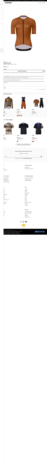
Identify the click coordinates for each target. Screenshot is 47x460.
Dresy (3, 190)
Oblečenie (3, 211)
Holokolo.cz (20, 231)
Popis (2, 74)
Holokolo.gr (18, 233)
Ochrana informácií (28, 179)
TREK (26, 214)
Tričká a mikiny (4, 202)
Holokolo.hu (8, 232)
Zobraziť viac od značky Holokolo (23, 144)
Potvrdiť (41, 156)
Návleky (3, 198)
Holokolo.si (17, 232)
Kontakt (3, 168)
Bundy (3, 193)
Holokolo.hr (14, 233)
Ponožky (26, 195)
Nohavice (3, 191)
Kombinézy (4, 203)
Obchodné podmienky (28, 180)
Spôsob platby (27, 167)
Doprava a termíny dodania (29, 168)
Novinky (3, 189)
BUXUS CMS (8, 231)
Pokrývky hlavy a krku (5, 199)
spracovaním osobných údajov (27, 158)
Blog (3, 167)
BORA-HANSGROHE (28, 211)
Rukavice (3, 195)
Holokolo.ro (13, 232)
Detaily (2, 85)
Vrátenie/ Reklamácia (5, 180)
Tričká (26, 199)
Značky (3, 215)
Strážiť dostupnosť (22, 71)
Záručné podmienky (5, 179)
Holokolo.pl (4, 232)
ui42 (12, 231)
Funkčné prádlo (4, 194)
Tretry (3, 214)
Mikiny (26, 198)
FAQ (3, 171)
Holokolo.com (4, 233)
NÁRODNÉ (26, 215)
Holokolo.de (9, 233)
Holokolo (3, 61)
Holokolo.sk (16, 231)
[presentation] (2, 105)
